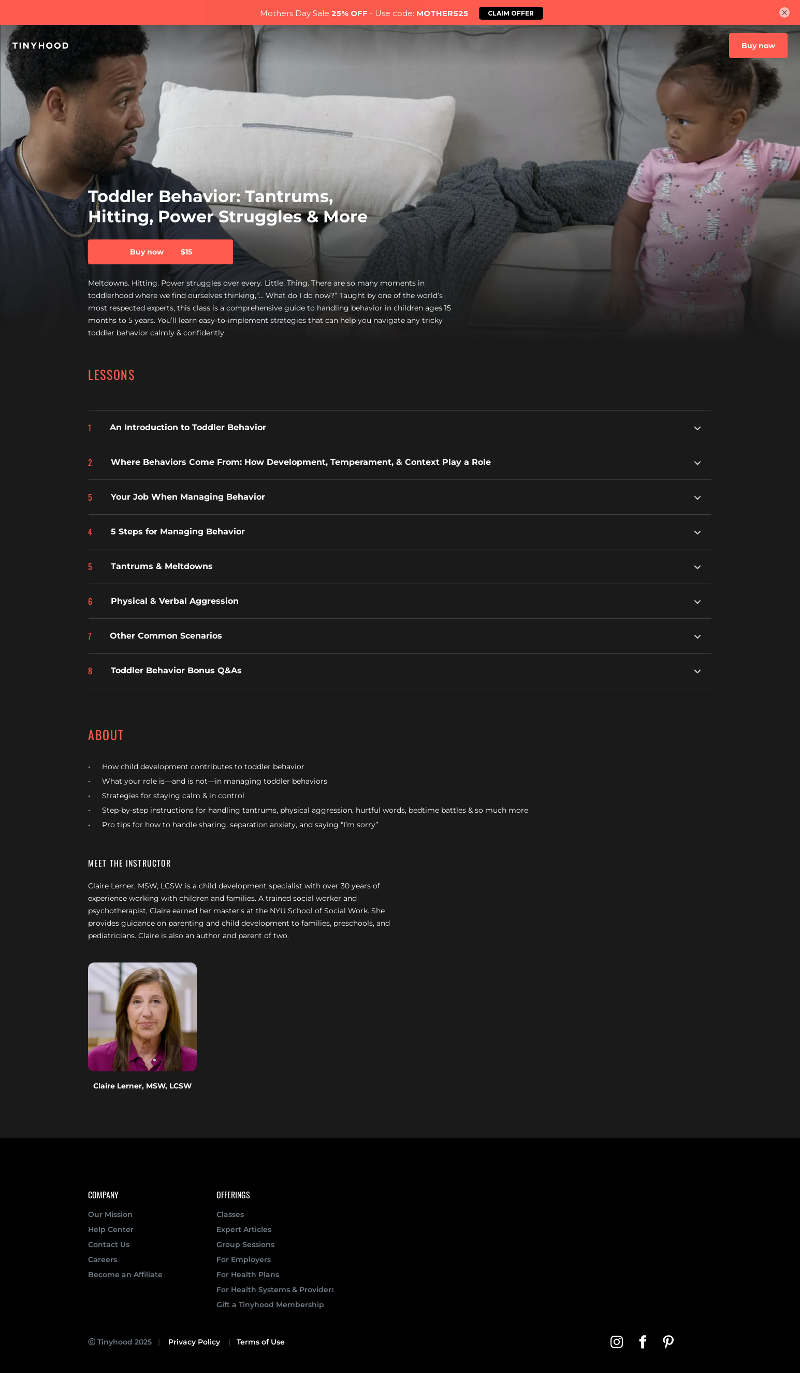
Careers (102, 1259)
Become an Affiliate (125, 1274)
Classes (230, 1214)
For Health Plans (247, 1274)
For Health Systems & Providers (275, 1289)
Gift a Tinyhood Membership (270, 1304)
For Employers (243, 1259)
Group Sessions (245, 1244)
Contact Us (108, 1244)
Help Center (111, 1229)
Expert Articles (243, 1229)
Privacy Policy (194, 1342)
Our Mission (111, 1214)
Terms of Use (261, 1342)
